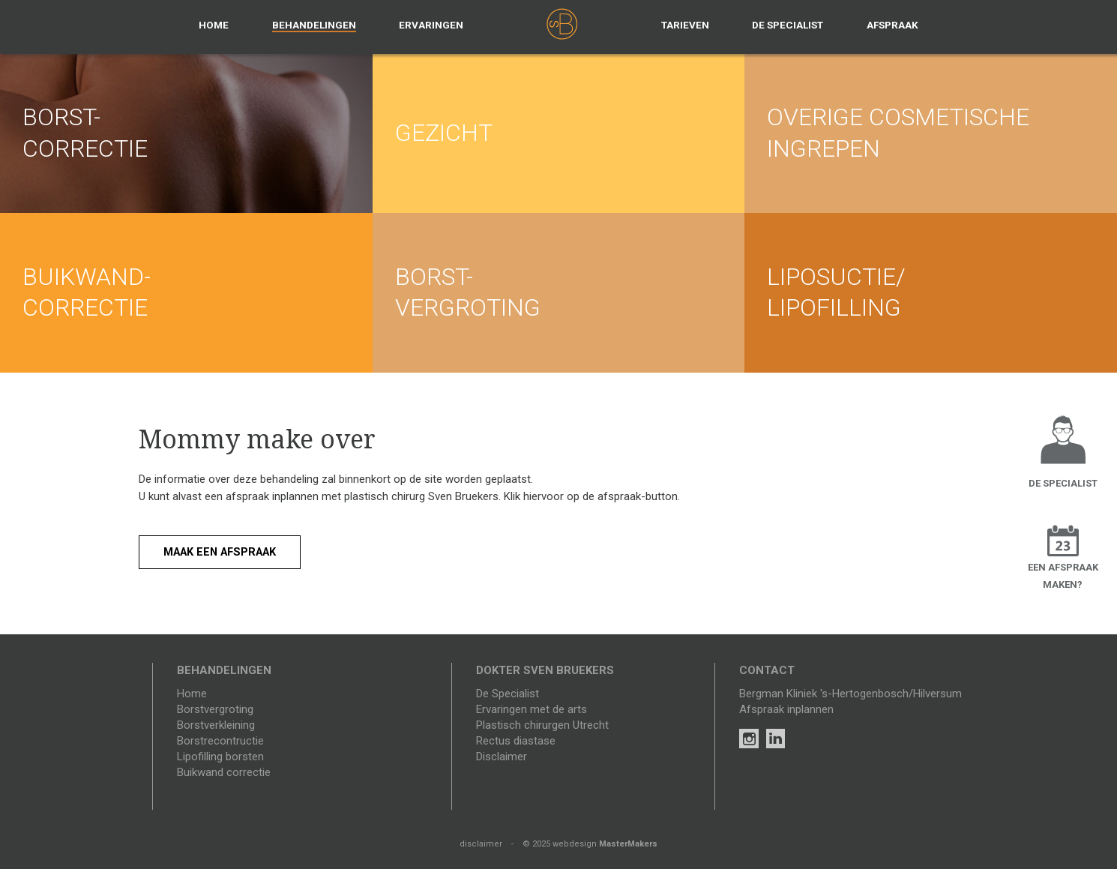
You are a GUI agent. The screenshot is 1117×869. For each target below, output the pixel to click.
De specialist (787, 25)
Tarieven (685, 25)
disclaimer (481, 844)
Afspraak (892, 25)
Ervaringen (431, 25)
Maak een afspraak (224, 552)
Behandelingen (314, 25)
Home (214, 25)
